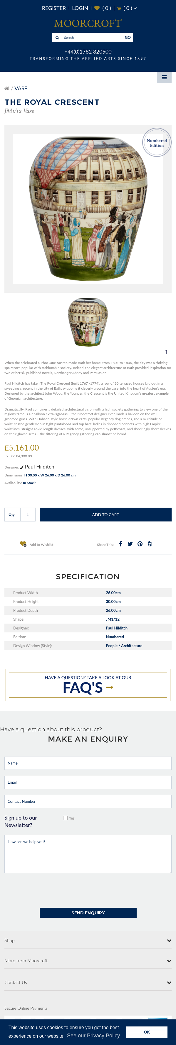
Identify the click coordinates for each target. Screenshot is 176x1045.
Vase (20, 88)
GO (128, 37)
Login (80, 7)
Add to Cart (105, 514)
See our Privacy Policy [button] (93, 1036)
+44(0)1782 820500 (87, 51)
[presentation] (49, 890)
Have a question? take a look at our (88, 685)
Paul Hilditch (37, 466)
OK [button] (147, 1032)
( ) (102, 8)
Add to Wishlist (36, 544)
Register (54, 7)
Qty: (12, 514)
